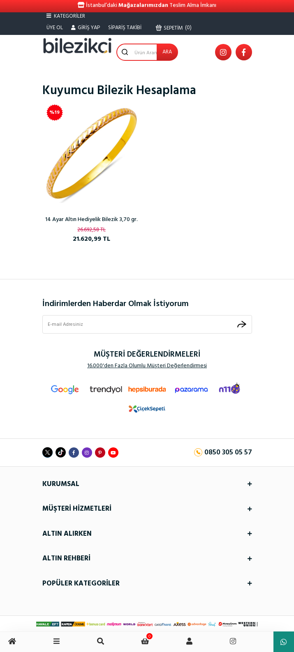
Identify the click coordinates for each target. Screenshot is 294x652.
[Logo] (77, 45)
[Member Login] (85, 28)
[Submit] (241, 324)
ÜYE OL (54, 27)
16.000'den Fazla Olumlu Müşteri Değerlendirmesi (147, 366)
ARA (167, 52)
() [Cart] (174, 27)
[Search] (147, 52)
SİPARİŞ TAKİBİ (124, 27)
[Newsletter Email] (147, 324)
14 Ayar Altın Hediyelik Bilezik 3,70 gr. (91, 219)
